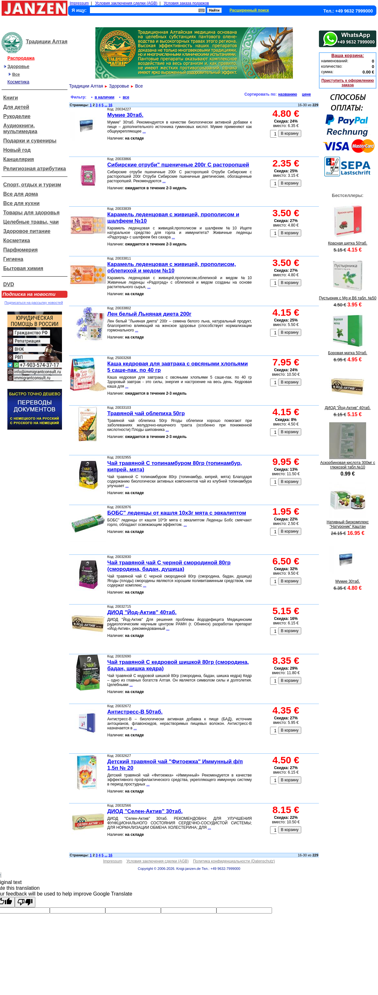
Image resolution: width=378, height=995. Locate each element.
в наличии (104, 97)
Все (16, 74)
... (105, 105)
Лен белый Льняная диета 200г (149, 314)
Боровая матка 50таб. (347, 353)
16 (110, 105)
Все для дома (20, 194)
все (126, 97)
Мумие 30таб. (125, 115)
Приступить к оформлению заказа (347, 82)
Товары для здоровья (31, 212)
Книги (10, 97)
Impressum (79, 3)
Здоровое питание (26, 231)
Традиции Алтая (46, 41)
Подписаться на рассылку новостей (33, 303)
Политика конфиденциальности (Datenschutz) (234, 861)
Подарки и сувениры (30, 140)
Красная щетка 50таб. (347, 243)
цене (306, 94)
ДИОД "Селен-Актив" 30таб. (145, 811)
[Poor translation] (25, 902)
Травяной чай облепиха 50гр (146, 413)
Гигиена (13, 259)
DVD (8, 284)
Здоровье (18, 66)
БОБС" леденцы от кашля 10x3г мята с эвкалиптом (176, 513)
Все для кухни (21, 203)
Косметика (18, 81)
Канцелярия (18, 159)
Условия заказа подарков (186, 3)
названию (287, 94)
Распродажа (21, 58)
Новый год (17, 150)
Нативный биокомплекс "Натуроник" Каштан (348, 524)
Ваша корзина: (347, 55)
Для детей (16, 107)
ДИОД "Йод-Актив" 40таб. (142, 612)
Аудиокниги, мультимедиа (20, 128)
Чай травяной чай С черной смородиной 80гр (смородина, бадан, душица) (169, 566)
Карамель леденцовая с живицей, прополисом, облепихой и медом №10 (171, 267)
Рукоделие (17, 116)
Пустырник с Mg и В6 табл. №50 (347, 298)
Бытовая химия (23, 268)
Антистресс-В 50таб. (135, 712)
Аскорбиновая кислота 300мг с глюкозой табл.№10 (347, 464)
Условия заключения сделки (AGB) (126, 3)
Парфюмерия (20, 250)
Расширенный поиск (249, 10)
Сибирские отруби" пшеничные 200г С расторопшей (178, 165)
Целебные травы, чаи (31, 222)
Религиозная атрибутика (34, 168)
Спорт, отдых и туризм (32, 184)
